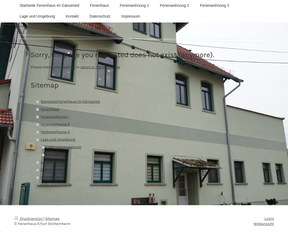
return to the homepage (100, 67)
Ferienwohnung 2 (55, 124)
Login (269, 218)
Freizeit (52, 154)
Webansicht (264, 223)
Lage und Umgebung (58, 139)
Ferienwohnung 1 (55, 116)
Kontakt (47, 162)
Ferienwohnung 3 (55, 132)
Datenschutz (51, 169)
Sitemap (52, 218)
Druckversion (28, 218)
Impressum (50, 177)
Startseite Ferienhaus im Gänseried (70, 101)
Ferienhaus (50, 109)
